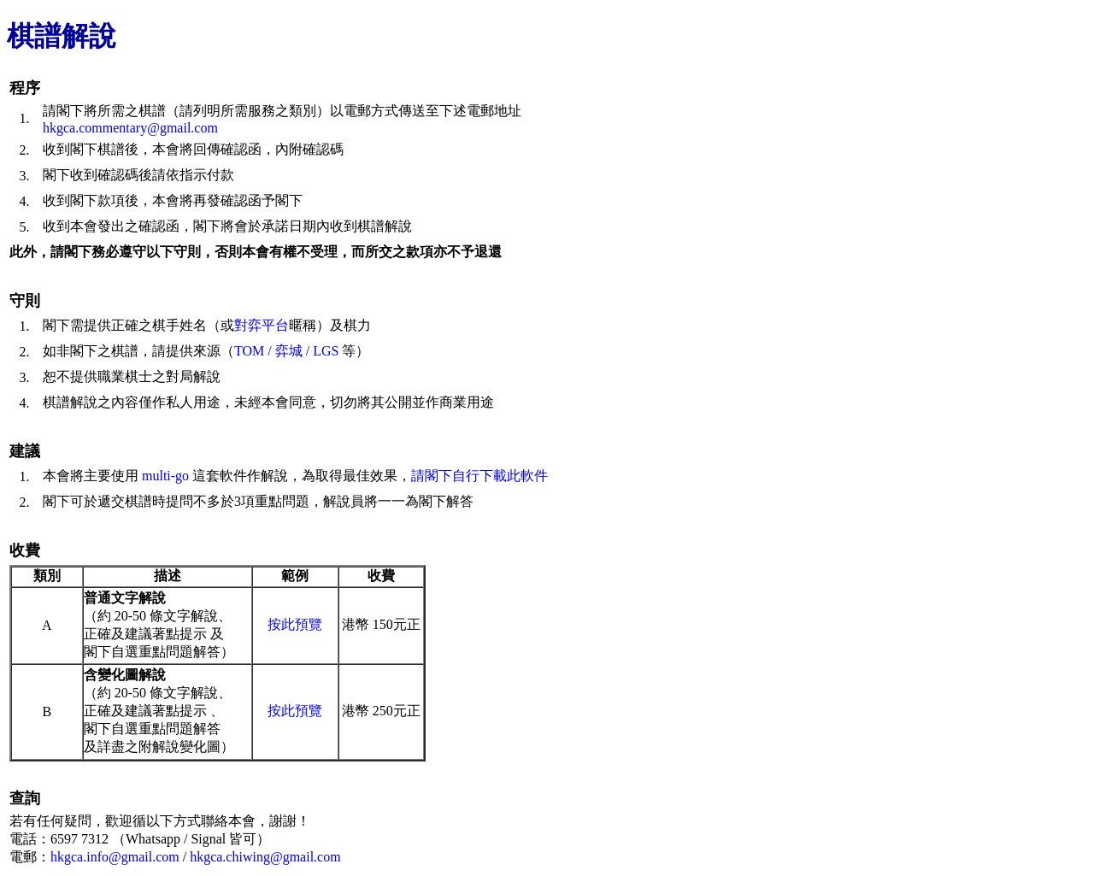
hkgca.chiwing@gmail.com (265, 857)
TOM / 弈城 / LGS (286, 351)
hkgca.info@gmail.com (114, 857)
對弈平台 (261, 325)
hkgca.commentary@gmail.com (130, 128)
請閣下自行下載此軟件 (479, 475)
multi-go (165, 475)
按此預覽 (295, 624)
